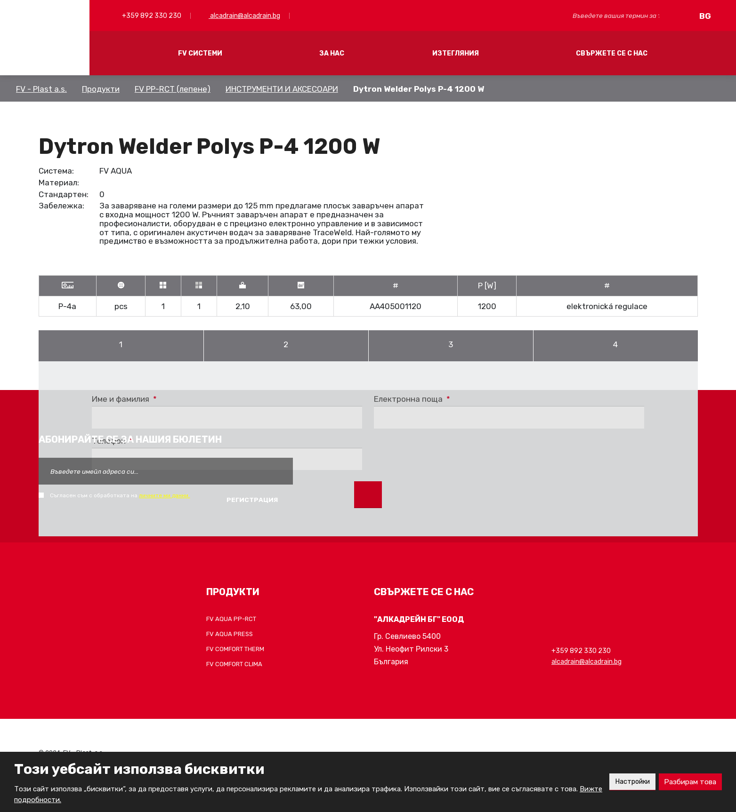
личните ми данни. (164, 495)
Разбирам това (688, 781)
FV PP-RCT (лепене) (172, 89)
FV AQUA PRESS (229, 633)
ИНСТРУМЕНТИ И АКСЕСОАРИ (282, 89)
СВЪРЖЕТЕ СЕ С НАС (611, 53)
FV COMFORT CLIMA (234, 664)
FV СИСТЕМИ (200, 53)
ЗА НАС (331, 53)
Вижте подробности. (50, 800)
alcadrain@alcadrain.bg (244, 16)
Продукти (101, 89)
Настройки (627, 781)
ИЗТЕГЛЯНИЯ (455, 53)
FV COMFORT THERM (235, 649)
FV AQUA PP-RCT (231, 618)
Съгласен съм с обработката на (120, 495)
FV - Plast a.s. (41, 89)
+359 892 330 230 (151, 16)
